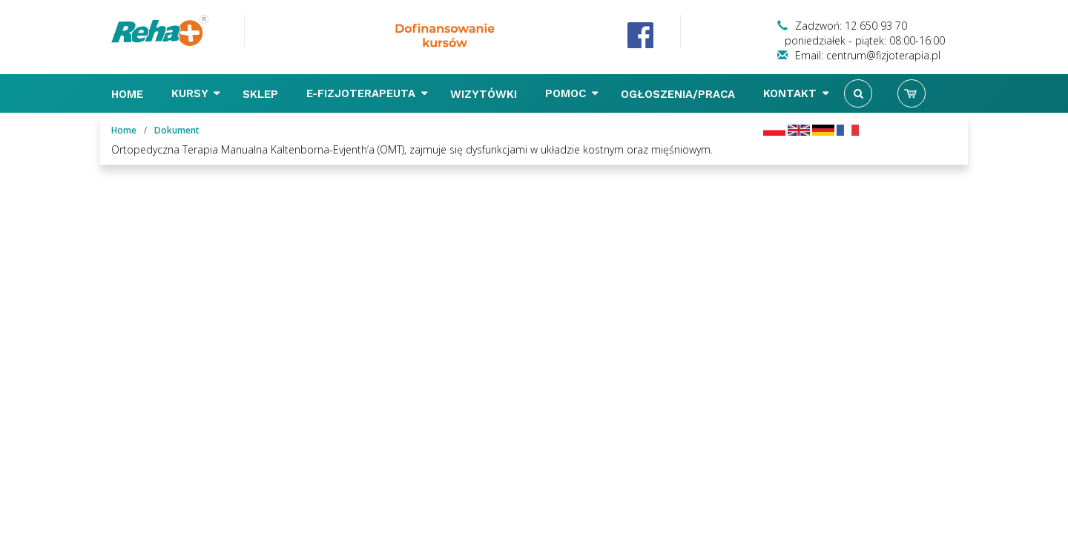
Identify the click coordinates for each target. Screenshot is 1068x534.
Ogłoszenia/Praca (680, 94)
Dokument (177, 130)
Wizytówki (485, 94)
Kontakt (796, 93)
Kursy (195, 93)
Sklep (262, 94)
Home (129, 94)
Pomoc (572, 93)
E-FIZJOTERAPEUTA (367, 93)
